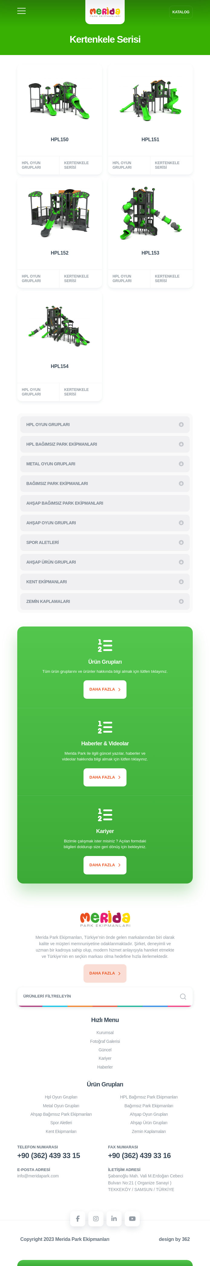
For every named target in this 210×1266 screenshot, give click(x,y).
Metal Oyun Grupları (61, 1105)
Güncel (105, 1049)
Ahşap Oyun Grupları (149, 1114)
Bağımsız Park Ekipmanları (148, 1105)
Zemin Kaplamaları (149, 1131)
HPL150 (60, 139)
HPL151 (150, 139)
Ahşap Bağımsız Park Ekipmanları (61, 1114)
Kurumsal (105, 1032)
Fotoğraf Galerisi (105, 1041)
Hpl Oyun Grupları (61, 1097)
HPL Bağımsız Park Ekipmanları (149, 1097)
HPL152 (60, 252)
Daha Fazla (105, 689)
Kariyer (105, 1058)
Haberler (105, 1067)
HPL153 (150, 252)
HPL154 (60, 366)
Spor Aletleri (61, 1122)
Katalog (180, 12)
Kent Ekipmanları (61, 1131)
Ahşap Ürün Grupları (149, 1122)
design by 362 (174, 1239)
